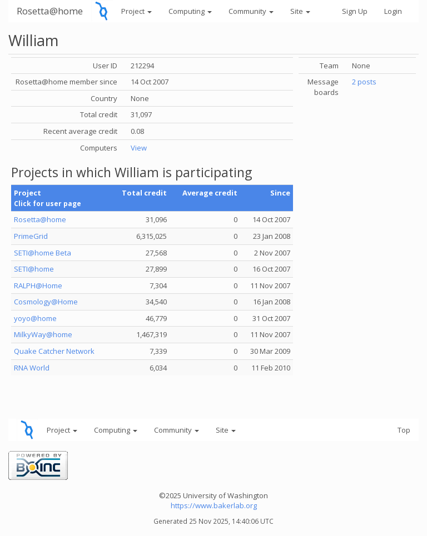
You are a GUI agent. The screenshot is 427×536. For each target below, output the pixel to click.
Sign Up (355, 11)
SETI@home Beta (42, 253)
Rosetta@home (50, 10)
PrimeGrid (31, 236)
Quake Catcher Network (54, 351)
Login (393, 11)
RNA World (31, 368)
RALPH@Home (38, 285)
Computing (190, 11)
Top (404, 430)
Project (136, 11)
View (139, 148)
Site (300, 11)
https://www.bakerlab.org (214, 505)
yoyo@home (35, 318)
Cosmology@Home (46, 302)
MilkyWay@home (43, 334)
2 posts (364, 82)
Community (251, 11)
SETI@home (34, 269)
